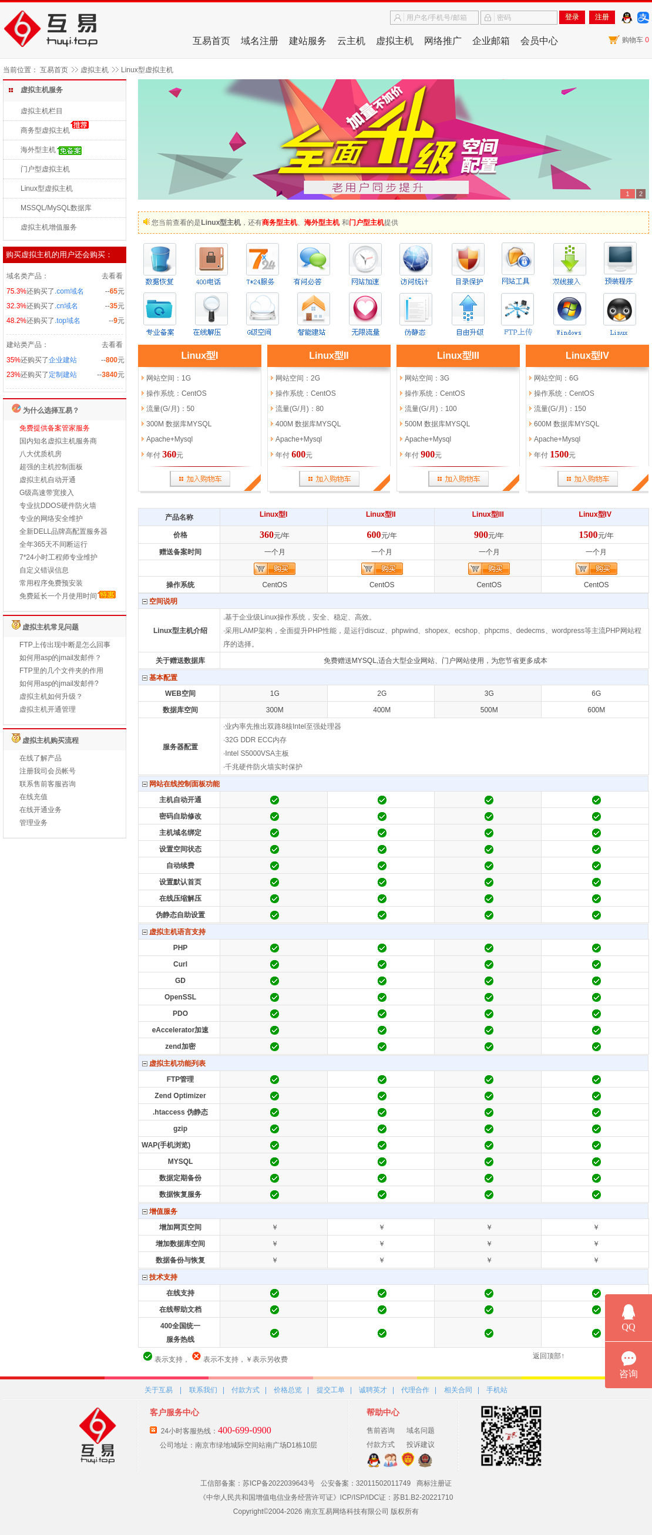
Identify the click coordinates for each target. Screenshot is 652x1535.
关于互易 (158, 1390)
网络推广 (443, 41)
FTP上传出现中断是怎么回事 (64, 645)
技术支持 (159, 1277)
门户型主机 (366, 222)
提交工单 (331, 1390)
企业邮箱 (491, 41)
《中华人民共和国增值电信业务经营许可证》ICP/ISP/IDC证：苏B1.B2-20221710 (326, 1497)
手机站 (497, 1390)
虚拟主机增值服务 (49, 227)
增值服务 (159, 1211)
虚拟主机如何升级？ (51, 696)
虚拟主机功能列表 (174, 1063)
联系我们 (203, 1390)
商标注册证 (434, 1483)
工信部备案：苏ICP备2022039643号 (257, 1483)
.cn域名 (66, 306)
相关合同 (458, 1390)
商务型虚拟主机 (45, 130)
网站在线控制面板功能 (181, 784)
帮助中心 (383, 1412)
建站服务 (308, 41)
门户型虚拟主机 (45, 169)
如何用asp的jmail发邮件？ (60, 658)
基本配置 (159, 678)
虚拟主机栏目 (42, 111)
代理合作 (415, 1390)
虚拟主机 (395, 41)
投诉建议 (420, 1444)
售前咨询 (381, 1430)
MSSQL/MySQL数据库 (56, 208)
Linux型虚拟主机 (47, 188)
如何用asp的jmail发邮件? (59, 683)
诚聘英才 (373, 1390)
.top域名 (67, 321)
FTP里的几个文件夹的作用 (61, 670)
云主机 (351, 41)
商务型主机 (279, 222)
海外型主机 (38, 150)
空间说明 (159, 601)
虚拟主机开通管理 (47, 709)
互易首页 (211, 41)
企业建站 (63, 360)
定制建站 (63, 375)
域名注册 (259, 41)
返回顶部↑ (548, 1356)
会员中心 (539, 41)
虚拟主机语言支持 (174, 932)
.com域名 (69, 291)
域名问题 (420, 1430)
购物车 (635, 40)
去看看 (112, 276)
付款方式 (245, 1390)
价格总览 (288, 1390)
